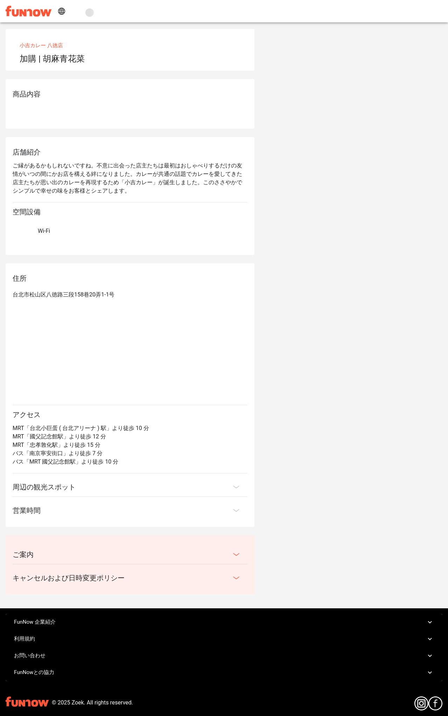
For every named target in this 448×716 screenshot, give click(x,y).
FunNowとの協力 (224, 672)
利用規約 (224, 639)
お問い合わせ (224, 655)
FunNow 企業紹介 (224, 622)
